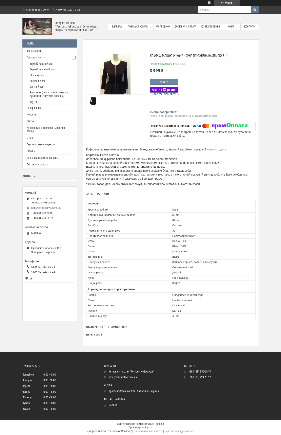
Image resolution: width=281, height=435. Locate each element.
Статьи (30, 121)
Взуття (33, 102)
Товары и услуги (138, 26)
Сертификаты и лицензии (41, 144)
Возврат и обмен (210, 26)
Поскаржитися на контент (148, 431)
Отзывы (31, 151)
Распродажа (163, 26)
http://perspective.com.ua (46, 207)
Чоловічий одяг (38, 81)
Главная (117, 26)
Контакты (249, 26)
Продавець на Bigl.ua (140, 427)
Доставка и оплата (185, 26)
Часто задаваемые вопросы (42, 158)
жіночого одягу (216, 149)
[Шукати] (255, 9)
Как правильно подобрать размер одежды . (46, 129)
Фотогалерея (34, 51)
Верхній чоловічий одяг (43, 69)
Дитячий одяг (37, 86)
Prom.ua (159, 423)
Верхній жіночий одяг (42, 64)
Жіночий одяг (37, 75)
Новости (31, 114)
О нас (231, 26)
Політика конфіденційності (179, 431)
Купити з (164, 90)
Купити (164, 82)
